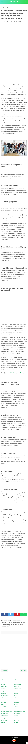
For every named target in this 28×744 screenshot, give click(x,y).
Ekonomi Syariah (6, 697)
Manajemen (5, 715)
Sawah (17, 700)
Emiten (4, 702)
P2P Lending (5, 720)
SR (16, 695)
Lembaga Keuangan (7, 711)
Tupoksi (17, 718)
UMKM (17, 720)
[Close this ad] (27, 743)
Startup (17, 702)
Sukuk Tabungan (19, 709)
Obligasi (14, 2)
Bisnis (3, 688)
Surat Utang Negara (20, 711)
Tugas (16, 715)
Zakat (16, 722)
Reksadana (18, 688)
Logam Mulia (5, 713)
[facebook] (4, 614)
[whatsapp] (23, 614)
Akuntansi (4, 679)
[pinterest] (17, 614)
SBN (16, 691)
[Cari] (26, 2)
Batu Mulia (4, 686)
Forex (3, 704)
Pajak (3, 722)
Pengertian (18, 679)
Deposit (4, 693)
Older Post (23, 670)
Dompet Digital (5, 695)
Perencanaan (18, 684)
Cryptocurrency (6, 691)
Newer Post (4, 670)
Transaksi (17, 713)
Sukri (16, 704)
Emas (3, 700)
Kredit (3, 709)
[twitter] (11, 614)
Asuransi (4, 682)
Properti (17, 686)
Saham (17, 697)
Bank (3, 684)
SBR (16, 693)
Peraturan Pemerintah (20, 682)
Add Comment (4, 23)
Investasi (4, 706)
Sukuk (16, 706)
